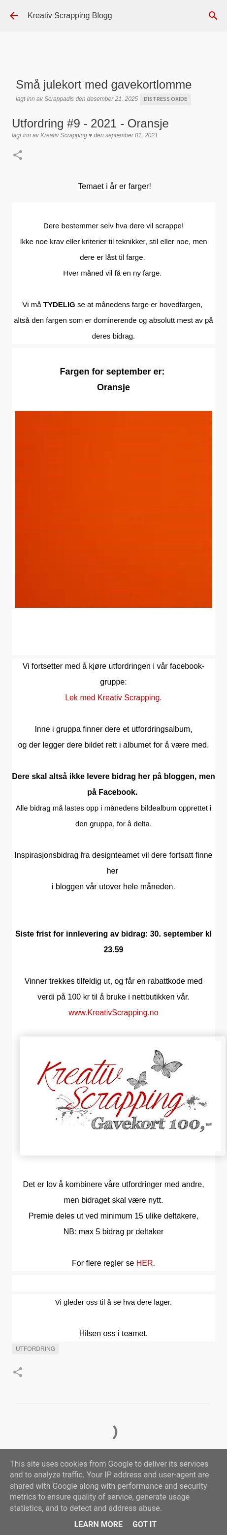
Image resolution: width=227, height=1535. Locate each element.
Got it (144, 1524)
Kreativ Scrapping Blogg (70, 15)
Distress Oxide (165, 99)
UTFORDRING (35, 1349)
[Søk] (213, 16)
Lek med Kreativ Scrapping (112, 697)
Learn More (98, 1524)
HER (144, 1263)
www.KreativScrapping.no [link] (113, 1012)
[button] (18, 156)
